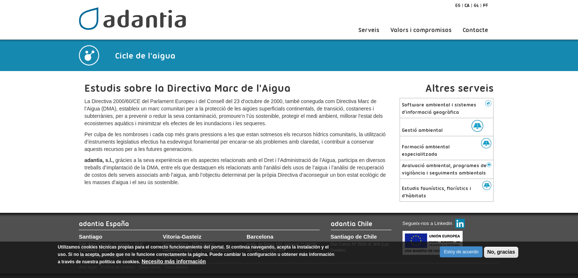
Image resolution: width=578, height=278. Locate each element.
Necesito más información (174, 264)
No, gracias (501, 254)
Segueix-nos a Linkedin (427, 223)
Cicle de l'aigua (145, 55)
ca (467, 5)
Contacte (475, 30)
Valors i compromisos (421, 30)
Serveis (368, 30)
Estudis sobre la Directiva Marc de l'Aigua (187, 88)
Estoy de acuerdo (461, 254)
